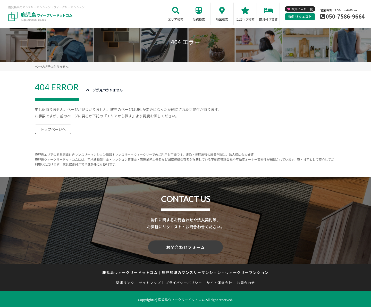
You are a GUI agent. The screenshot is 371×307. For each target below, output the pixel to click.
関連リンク (125, 281)
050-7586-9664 (345, 16)
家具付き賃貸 (268, 19)
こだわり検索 (245, 19)
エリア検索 (175, 19)
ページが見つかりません (52, 66)
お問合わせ (246, 281)
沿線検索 (199, 19)
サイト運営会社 (219, 281)
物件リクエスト (300, 16)
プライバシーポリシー (183, 281)
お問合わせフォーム (185, 246)
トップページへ (53, 129)
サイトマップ (150, 281)
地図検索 (222, 19)
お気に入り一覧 (302, 9)
